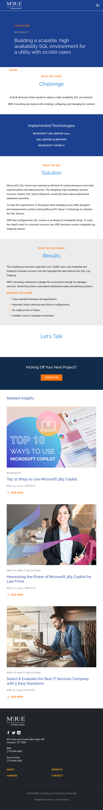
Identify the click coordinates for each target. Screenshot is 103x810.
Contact (57, 775)
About (11, 769)
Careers (12, 775)
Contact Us (51, 377)
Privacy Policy (62, 799)
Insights (57, 769)
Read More (17, 492)
